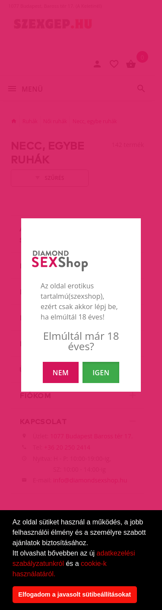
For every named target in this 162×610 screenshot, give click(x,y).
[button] (58, 574)
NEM (61, 372)
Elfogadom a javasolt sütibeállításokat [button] (74, 594)
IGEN (100, 372)
